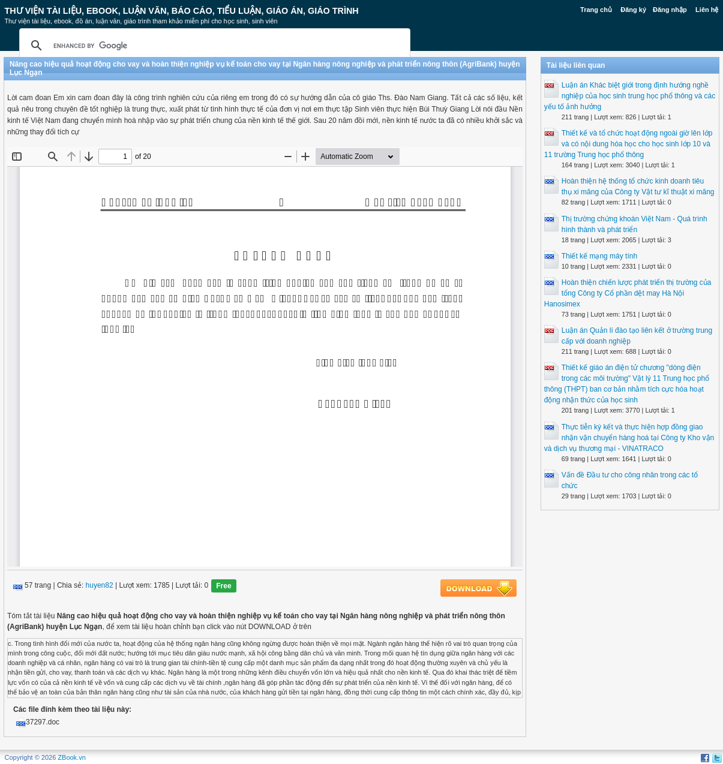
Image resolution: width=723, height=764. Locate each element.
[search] (213, 45)
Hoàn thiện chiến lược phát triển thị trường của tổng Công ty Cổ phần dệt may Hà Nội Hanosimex (628, 293)
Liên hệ (706, 9)
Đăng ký (633, 9)
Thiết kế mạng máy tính (599, 256)
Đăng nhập (670, 9)
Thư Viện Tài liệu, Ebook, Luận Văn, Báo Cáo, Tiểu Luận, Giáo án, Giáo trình (182, 11)
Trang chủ (596, 9)
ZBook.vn (71, 757)
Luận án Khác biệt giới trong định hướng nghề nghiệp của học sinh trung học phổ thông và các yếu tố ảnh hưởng (629, 96)
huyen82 (99, 585)
